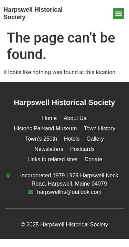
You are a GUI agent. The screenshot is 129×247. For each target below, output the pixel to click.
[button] (118, 13)
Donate (94, 159)
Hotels (71, 139)
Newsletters (48, 149)
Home (49, 118)
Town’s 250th (41, 139)
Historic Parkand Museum (45, 128)
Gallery (95, 139)
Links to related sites (53, 159)
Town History (99, 128)
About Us (75, 118)
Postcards (82, 149)
